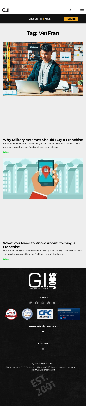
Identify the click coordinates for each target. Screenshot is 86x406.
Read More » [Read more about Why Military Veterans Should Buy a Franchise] (6, 152)
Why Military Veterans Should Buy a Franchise (43, 140)
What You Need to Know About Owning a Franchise (39, 245)
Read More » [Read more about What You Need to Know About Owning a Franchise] (6, 259)
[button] (70, 10)
